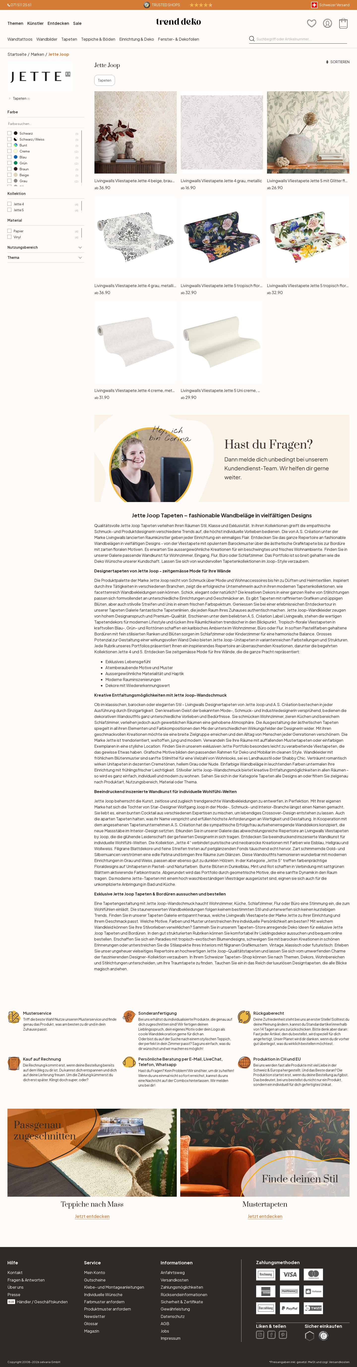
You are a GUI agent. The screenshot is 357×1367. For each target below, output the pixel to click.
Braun (46, 169)
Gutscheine (95, 1279)
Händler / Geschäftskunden (37, 1301)
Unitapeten (136, 866)
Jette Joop (58, 54)
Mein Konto (94, 1272)
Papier (46, 231)
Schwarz (46, 133)
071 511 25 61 (21, 4)
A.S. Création (308, 531)
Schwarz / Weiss (46, 139)
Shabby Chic (293, 758)
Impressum (170, 1338)
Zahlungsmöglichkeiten (182, 1287)
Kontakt (15, 1272)
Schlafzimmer (212, 633)
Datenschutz (173, 1316)
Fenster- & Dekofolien (178, 39)
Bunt (46, 145)
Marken (37, 54)
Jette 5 (46, 210)
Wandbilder (46, 39)
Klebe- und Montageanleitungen (114, 1287)
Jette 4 (46, 204)
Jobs (165, 1331)
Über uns (15, 1287)
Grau (46, 181)
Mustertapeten (298, 740)
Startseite (17, 54)
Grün (46, 163)
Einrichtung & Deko (136, 39)
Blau (46, 157)
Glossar (91, 1323)
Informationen (177, 1262)
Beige (46, 175)
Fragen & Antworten (26, 1279)
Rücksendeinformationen (184, 1294)
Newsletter (94, 1316)
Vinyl (46, 237)
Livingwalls (293, 616)
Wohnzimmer (271, 716)
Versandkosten (174, 1279)
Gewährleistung (175, 1308)
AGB (165, 1323)
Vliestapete (257, 915)
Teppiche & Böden (98, 39)
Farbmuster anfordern (104, 1301)
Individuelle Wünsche (103, 1294)
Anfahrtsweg (173, 1272)
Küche (240, 903)
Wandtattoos (19, 39)
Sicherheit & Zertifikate (182, 1301)
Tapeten (69, 39)
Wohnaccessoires (251, 580)
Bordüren (137, 933)
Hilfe (12, 1262)
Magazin (91, 1331)
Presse (13, 1294)
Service (92, 1262)
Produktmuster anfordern (107, 1308)
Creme (46, 151)
